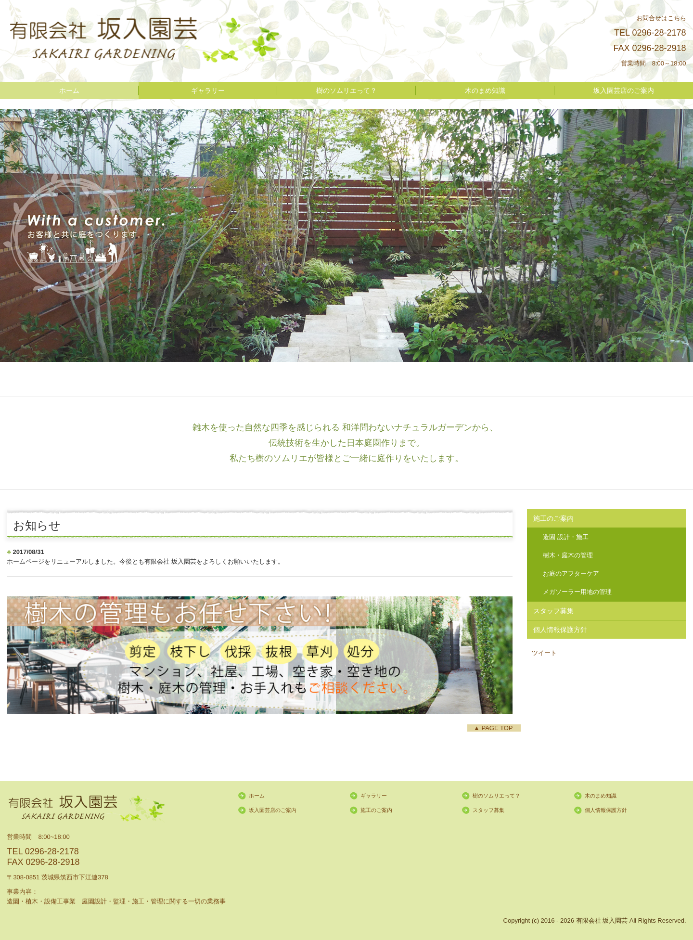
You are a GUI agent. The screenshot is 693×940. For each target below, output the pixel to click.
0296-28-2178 (659, 33)
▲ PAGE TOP (494, 728)
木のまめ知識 (485, 90)
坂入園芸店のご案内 (623, 90)
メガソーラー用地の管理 (577, 591)
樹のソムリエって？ (346, 90)
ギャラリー (208, 90)
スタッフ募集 (553, 611)
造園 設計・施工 (566, 537)
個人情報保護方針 (560, 629)
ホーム (69, 90)
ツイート (544, 653)
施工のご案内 (553, 518)
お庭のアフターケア (571, 573)
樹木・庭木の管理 (568, 555)
